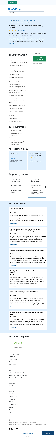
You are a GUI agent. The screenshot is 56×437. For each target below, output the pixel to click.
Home (11, 20)
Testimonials (13, 404)
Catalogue (12, 356)
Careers (11, 407)
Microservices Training (19, 20)
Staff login (28, 436)
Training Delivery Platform (18, 378)
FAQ (10, 410)
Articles (11, 386)
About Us (12, 394)
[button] (45, 187)
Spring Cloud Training (31, 20)
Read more (12, 43)
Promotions (13, 359)
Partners (12, 399)
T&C (10, 412)
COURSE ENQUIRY (40, 58)
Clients (11, 402)
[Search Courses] (26, 12)
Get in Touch (48, 433)
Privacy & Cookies (28, 433)
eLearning (12, 364)
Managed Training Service (18, 375)
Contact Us (12, 2)
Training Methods (15, 362)
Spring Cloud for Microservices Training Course (22, 22)
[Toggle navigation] (46, 9)
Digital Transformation (17, 372)
